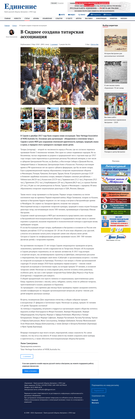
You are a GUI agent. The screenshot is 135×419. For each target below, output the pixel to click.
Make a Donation (31, 371)
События (59, 18)
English (61, 3)
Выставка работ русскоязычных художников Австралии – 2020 (115, 119)
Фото (62, 15)
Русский (54, 3)
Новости (17, 18)
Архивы (36, 18)
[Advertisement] (115, 255)
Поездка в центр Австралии (114, 152)
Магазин (124, 18)
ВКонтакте (95, 403)
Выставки (88, 18)
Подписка (96, 15)
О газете (69, 18)
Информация (101, 18)
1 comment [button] (27, 356)
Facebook (95, 400)
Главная (7, 18)
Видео (71, 15)
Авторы (78, 18)
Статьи (27, 18)
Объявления (47, 18)
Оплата (107, 15)
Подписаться (99, 390)
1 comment (54, 44)
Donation (113, 18)
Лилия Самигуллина (11, 37)
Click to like (94, 44)
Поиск (82, 15)
